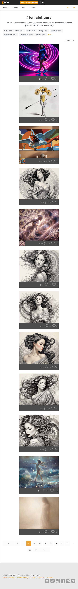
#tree (19, 30)
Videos (32, 7)
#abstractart (10, 34)
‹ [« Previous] (8, 544)
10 (67, 544)
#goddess (56, 30)
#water (32, 30)
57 (35, 550)
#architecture (27, 34)
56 (30, 550)
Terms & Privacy (8, 578)
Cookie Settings (23, 578)
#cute (8, 30)
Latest (15, 7)
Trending (5, 7)
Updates (41, 578)
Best (24, 7)
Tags (33, 578)
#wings (43, 30)
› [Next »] (44, 550)
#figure (41, 34)
